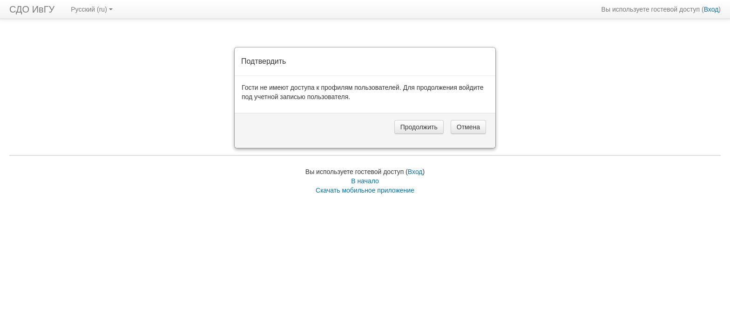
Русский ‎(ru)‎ (92, 9)
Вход (711, 9)
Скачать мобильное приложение (365, 190)
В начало (365, 181)
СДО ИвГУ (31, 9)
